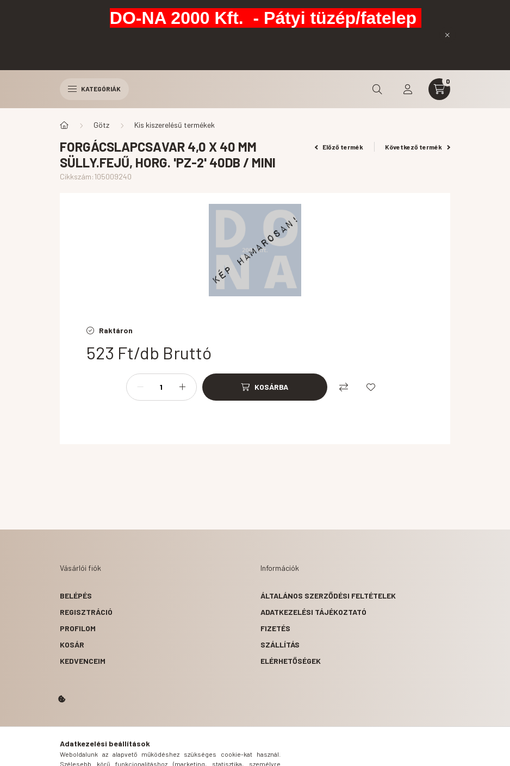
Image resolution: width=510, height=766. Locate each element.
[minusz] (140, 387)
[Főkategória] (64, 125)
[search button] (377, 89)
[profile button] (408, 89)
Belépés (76, 595)
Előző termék (339, 147)
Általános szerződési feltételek (328, 595)
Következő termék (417, 147)
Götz (101, 124)
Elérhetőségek (290, 660)
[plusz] (183, 387)
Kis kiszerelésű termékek (174, 124)
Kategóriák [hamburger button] (94, 88)
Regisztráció (86, 611)
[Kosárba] (264, 387)
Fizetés (275, 628)
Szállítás (280, 644)
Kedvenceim (82, 660)
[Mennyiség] (161, 387)
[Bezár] (447, 35)
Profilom (78, 628)
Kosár (72, 644)
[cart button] (439, 89)
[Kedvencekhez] (371, 387)
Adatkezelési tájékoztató (313, 611)
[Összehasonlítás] (343, 387)
